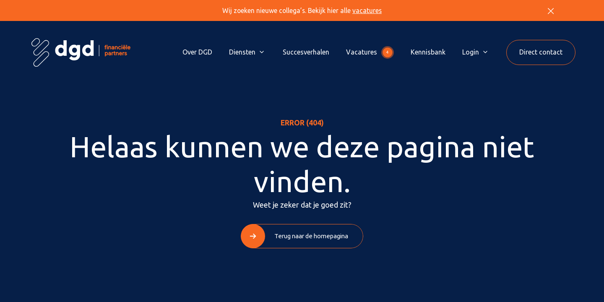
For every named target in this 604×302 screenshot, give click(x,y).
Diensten (242, 52)
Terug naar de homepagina (311, 236)
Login (470, 52)
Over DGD (197, 52)
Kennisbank (428, 52)
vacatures (367, 10)
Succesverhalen (306, 52)
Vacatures (370, 52)
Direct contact (540, 52)
